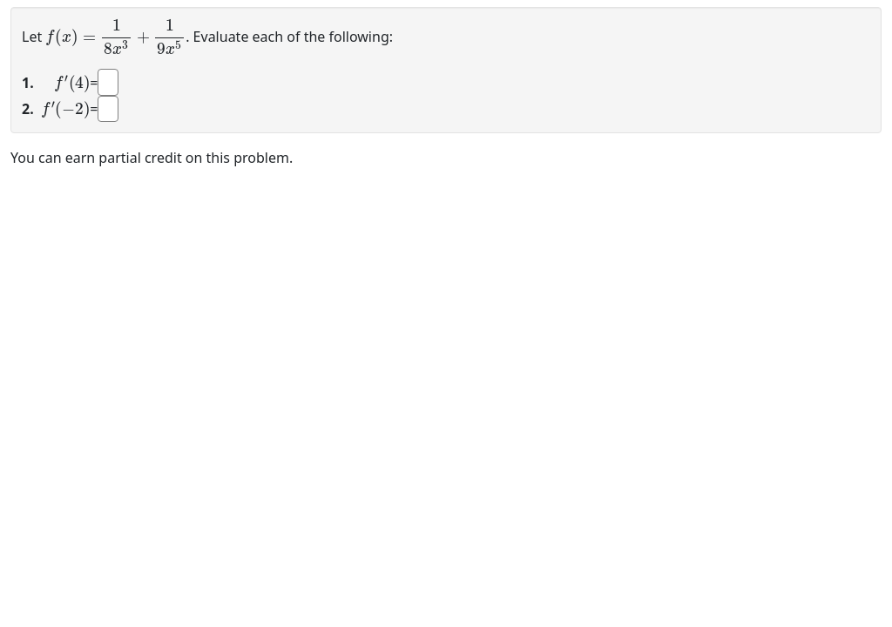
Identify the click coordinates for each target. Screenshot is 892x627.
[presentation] (115, 35)
